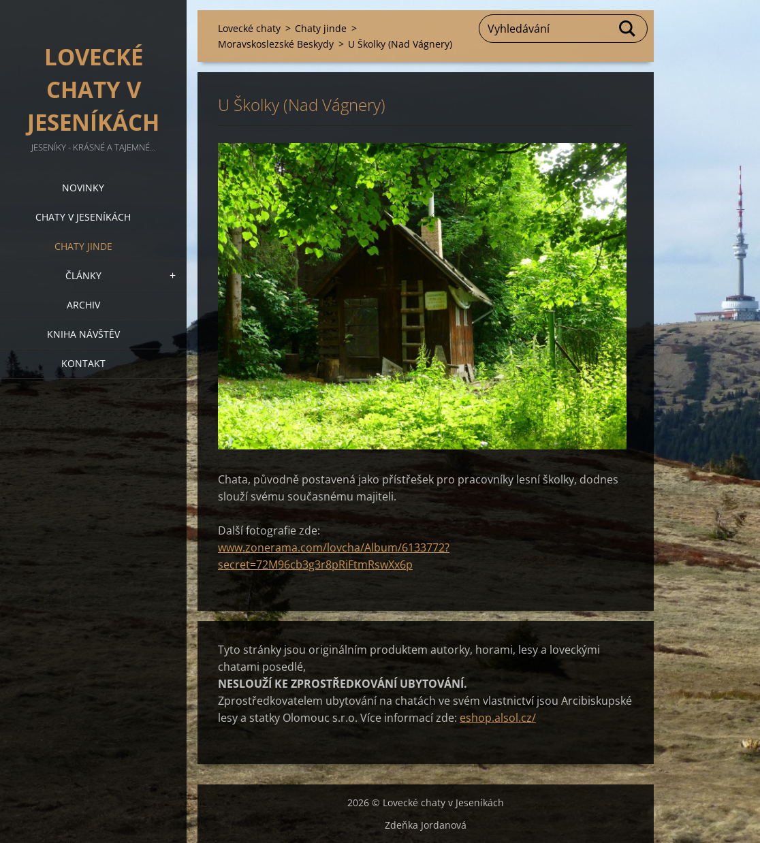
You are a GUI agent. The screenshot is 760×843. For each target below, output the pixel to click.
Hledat (628, 28)
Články (83, 275)
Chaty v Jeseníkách (83, 216)
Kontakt (83, 363)
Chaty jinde (83, 246)
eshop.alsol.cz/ (498, 717)
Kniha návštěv (83, 334)
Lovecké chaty (249, 28)
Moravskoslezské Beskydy (276, 43)
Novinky (83, 187)
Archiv (83, 304)
